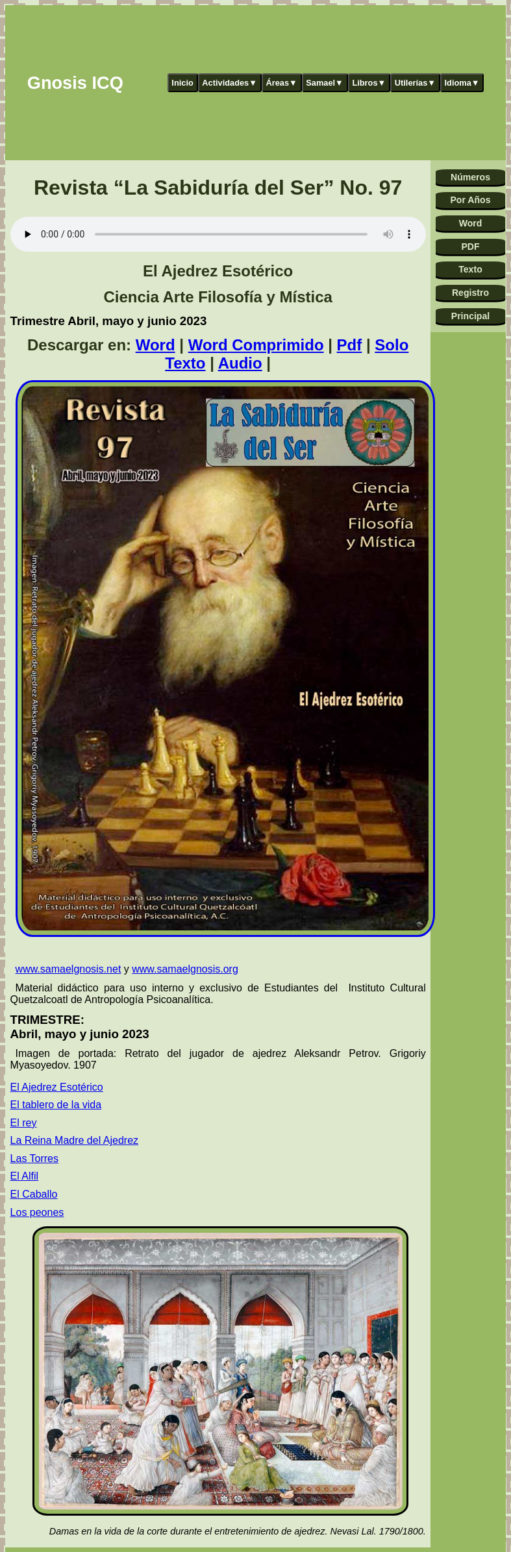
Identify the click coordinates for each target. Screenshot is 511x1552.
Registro (470, 292)
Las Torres (34, 1158)
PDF (470, 246)
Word (155, 345)
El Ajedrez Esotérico (56, 1087)
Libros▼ (369, 83)
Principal (470, 316)
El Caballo (34, 1194)
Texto (470, 269)
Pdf (349, 345)
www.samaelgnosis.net (68, 969)
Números (470, 177)
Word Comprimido (256, 345)
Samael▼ (324, 83)
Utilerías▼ (415, 83)
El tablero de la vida (56, 1104)
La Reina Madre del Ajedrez (74, 1140)
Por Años (470, 200)
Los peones (37, 1212)
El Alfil (24, 1176)
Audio (240, 363)
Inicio (182, 83)
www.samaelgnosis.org (185, 969)
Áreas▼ (281, 83)
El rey (23, 1122)
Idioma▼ (462, 83)
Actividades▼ (229, 83)
